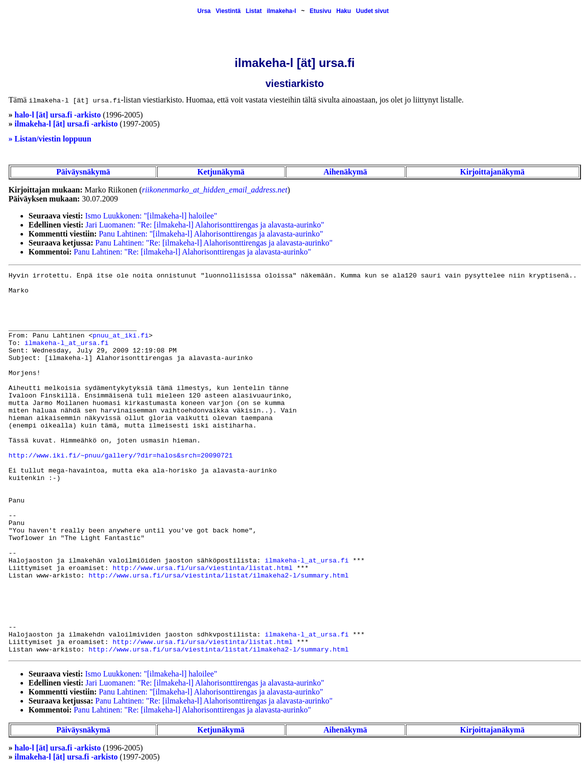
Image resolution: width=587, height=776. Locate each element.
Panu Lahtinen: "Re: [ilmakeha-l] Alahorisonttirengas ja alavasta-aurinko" (213, 242)
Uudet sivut (372, 11)
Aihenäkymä (345, 172)
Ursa (204, 11)
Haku (343, 11)
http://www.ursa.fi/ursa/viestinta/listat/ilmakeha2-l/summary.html (219, 576)
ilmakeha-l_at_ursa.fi (67, 343)
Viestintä (228, 11)
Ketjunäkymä (220, 172)
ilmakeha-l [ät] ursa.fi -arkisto (66, 124)
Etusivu (320, 11)
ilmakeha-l (281, 11)
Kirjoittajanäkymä (492, 172)
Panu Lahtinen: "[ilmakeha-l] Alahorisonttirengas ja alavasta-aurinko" (211, 234)
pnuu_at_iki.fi (121, 336)
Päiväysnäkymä (83, 172)
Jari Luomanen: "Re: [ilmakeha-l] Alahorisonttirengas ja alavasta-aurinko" (205, 224)
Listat (254, 11)
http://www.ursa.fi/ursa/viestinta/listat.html (203, 568)
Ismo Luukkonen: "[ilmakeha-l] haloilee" (151, 216)
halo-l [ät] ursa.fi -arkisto (58, 114)
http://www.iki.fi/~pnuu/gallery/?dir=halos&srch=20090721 (121, 456)
